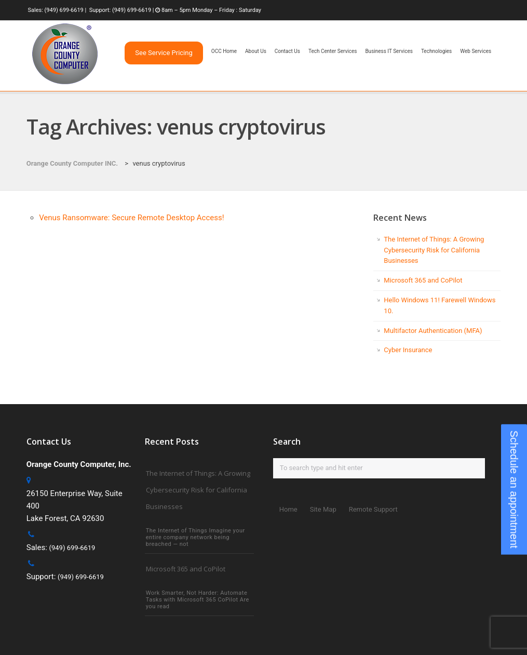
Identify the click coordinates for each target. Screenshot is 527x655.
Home (288, 509)
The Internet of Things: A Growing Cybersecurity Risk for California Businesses (434, 250)
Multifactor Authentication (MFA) (433, 331)
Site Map (323, 509)
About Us (255, 51)
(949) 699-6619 (64, 10)
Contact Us (287, 51)
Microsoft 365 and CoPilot (423, 280)
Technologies (436, 51)
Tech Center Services (332, 51)
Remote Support (373, 509)
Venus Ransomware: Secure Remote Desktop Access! (131, 217)
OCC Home (224, 51)
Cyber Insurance (408, 350)
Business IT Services (388, 51)
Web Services (475, 51)
